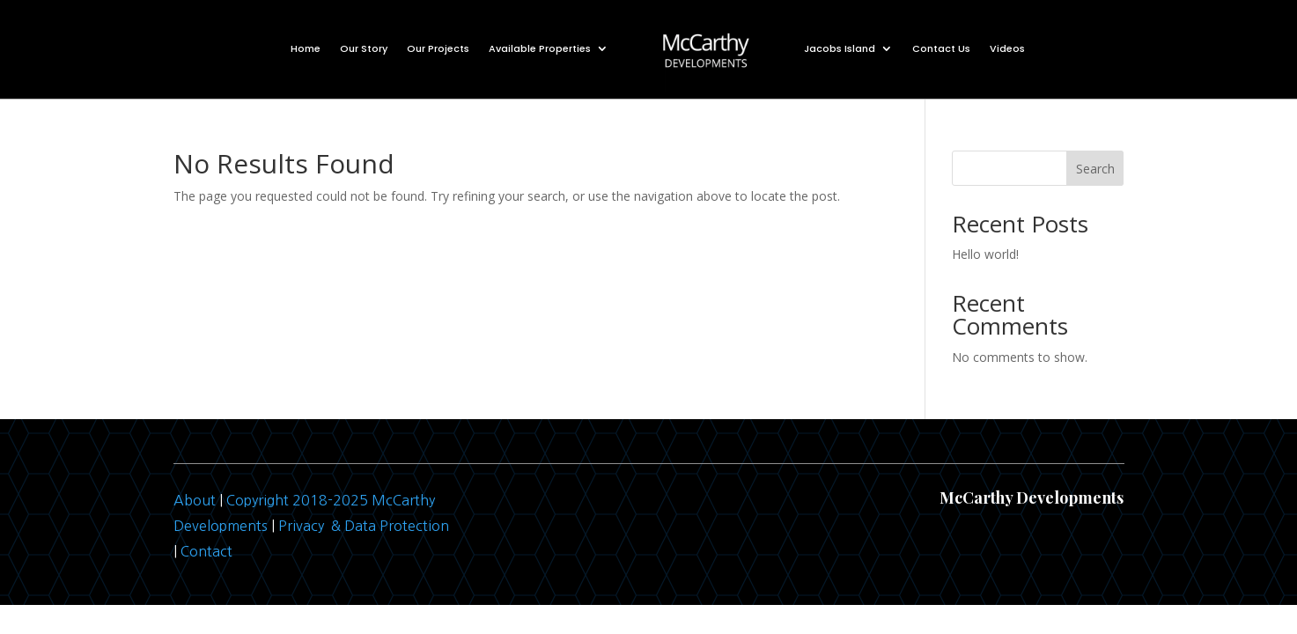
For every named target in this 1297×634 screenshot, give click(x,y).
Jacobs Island (839, 48)
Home (306, 48)
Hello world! (985, 254)
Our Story (363, 48)
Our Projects (438, 48)
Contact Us (941, 48)
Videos (1007, 48)
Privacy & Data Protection (363, 526)
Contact (206, 551)
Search (1095, 168)
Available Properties (540, 48)
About (194, 500)
